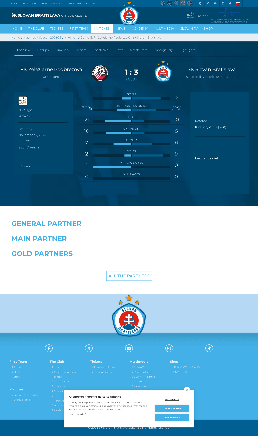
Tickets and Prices (103, 367)
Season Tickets (101, 371)
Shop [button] (208, 28)
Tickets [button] (56, 28)
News (120, 28)
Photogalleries (141, 371)
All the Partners (129, 275)
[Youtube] (215, 3)
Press (26, 3)
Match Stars (138, 50)
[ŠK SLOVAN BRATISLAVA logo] (69, 15)
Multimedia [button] (164, 28)
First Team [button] (78, 28)
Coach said (101, 50)
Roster (16, 367)
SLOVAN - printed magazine (143, 379)
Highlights (187, 50)
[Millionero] (159, 247)
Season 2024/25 (50, 37)
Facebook (138, 386)
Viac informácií (77, 414)
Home (15, 37)
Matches (29, 37)
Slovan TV (189, 28)
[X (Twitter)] (207, 3)
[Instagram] (222, 3)
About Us (58, 386)
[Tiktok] (230, 3)
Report (81, 50)
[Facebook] (200, 3)
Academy (140, 28)
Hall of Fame (60, 381)
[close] (187, 390)
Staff (15, 371)
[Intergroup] (99, 262)
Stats (15, 376)
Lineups (43, 50)
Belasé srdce (76, 3)
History (56, 367)
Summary (62, 50)
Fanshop (91, 3)
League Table (20, 399)
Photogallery (163, 50)
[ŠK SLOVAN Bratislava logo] (129, 13)
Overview (23, 50)
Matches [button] (102, 28)
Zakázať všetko (172, 408)
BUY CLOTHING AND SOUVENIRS (186, 369)
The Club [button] (36, 28)
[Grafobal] (99, 247)
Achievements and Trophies (63, 374)
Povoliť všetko (172, 417)
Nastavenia (172, 399)
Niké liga (70, 37)
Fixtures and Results (24, 394)
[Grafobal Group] (159, 262)
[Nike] (129, 232)
